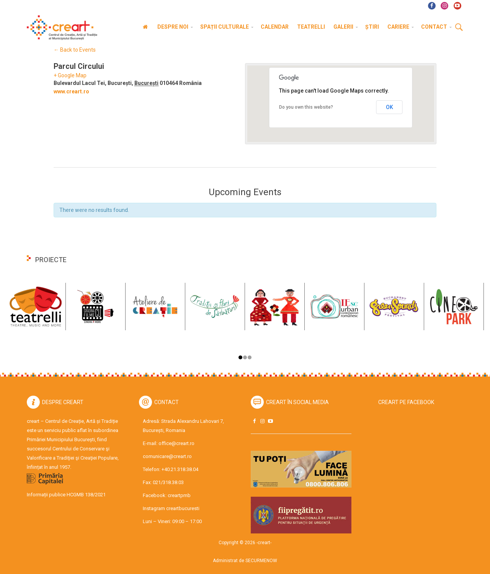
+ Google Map (70, 75)
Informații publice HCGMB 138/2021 (66, 494)
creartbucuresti (182, 508)
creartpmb (179, 495)
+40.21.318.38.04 (180, 469)
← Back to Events (75, 50)
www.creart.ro (71, 91)
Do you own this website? (306, 107)
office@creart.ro (176, 443)
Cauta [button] (459, 27)
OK (389, 107)
